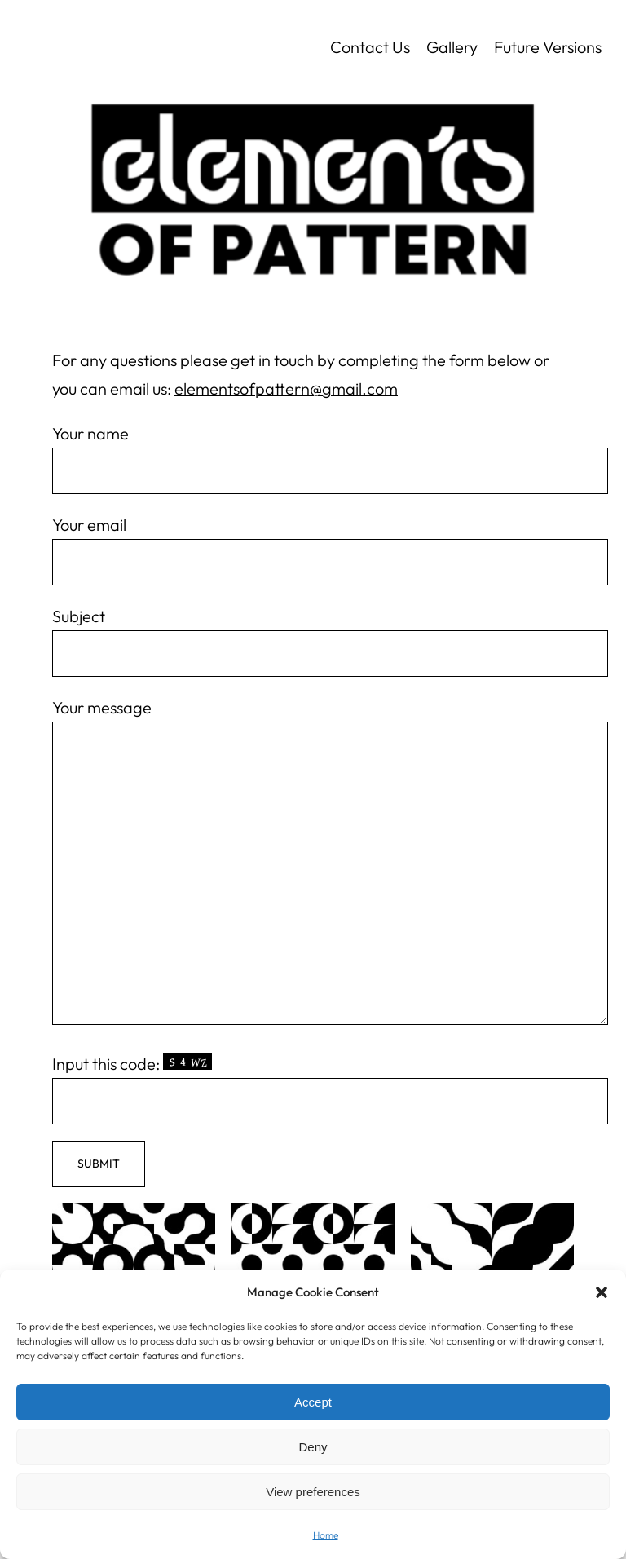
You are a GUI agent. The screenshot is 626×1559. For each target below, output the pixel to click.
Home (325, 1535)
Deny (312, 1447)
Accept (313, 1402)
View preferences (313, 1492)
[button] (601, 1292)
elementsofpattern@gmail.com (286, 388)
